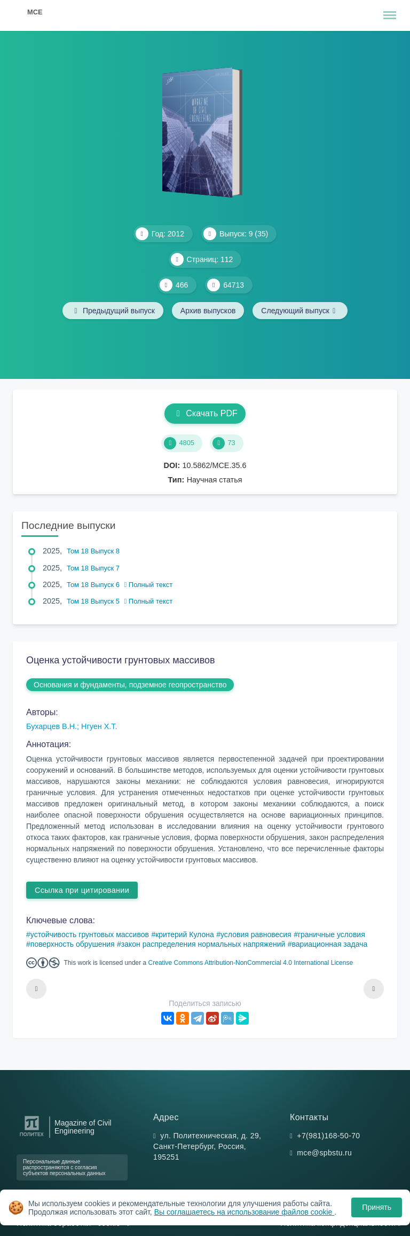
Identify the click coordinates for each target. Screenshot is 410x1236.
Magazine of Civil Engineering (83, 1127)
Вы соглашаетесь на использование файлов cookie (244, 1212)
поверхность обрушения (72, 944)
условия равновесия (255, 934)
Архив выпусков (208, 310)
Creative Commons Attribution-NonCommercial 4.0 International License (250, 962)
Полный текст (148, 585)
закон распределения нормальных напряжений (203, 944)
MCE (34, 12)
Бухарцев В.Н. (51, 726)
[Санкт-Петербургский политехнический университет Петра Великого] (32, 1136)
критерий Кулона (184, 934)
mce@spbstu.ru (324, 1152)
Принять (376, 1207)
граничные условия (331, 934)
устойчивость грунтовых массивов (89, 934)
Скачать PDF (204, 413)
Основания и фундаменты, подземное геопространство (130, 684)
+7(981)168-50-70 (328, 1135)
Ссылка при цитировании (82, 890)
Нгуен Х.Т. (99, 726)
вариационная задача (330, 944)
